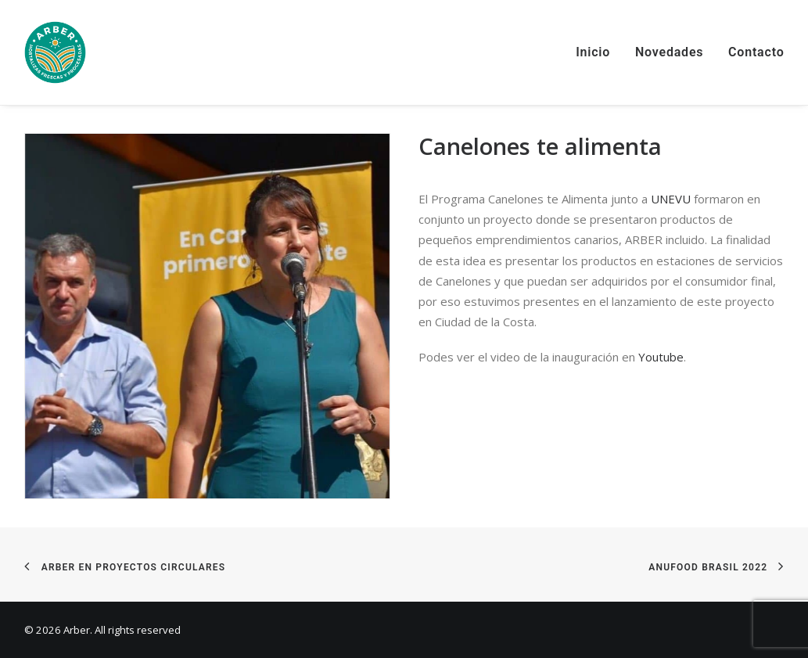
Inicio (593, 52)
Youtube (661, 357)
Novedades (669, 52)
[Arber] (55, 52)
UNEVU (671, 199)
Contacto (756, 52)
